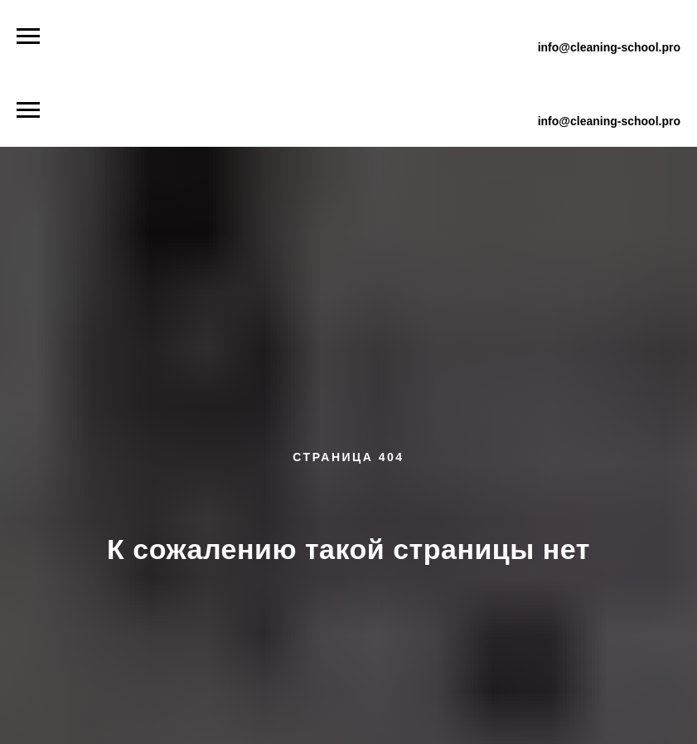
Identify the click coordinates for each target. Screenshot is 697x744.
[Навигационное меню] (28, 36)
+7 (548, 26)
